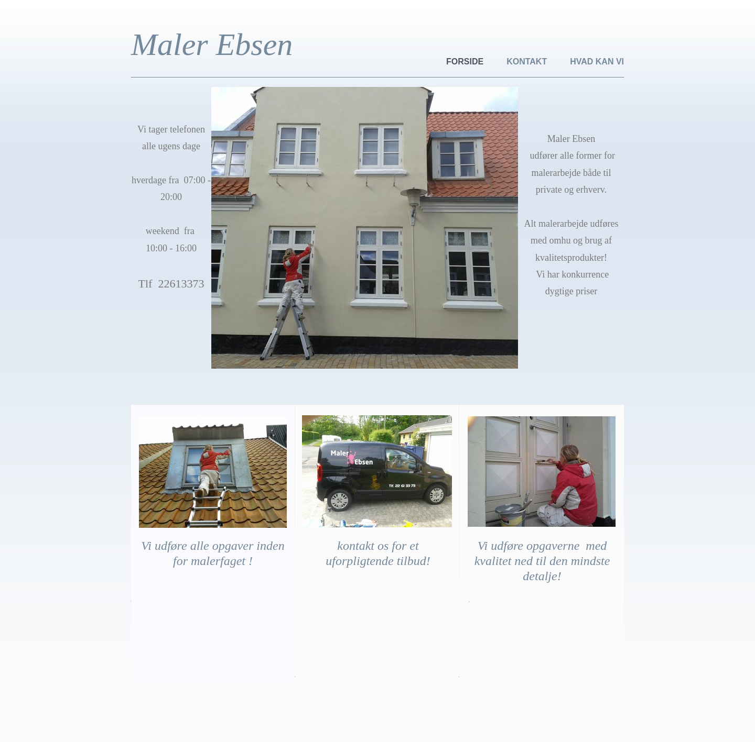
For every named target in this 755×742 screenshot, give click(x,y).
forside (464, 61)
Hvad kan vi (597, 61)
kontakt (526, 61)
